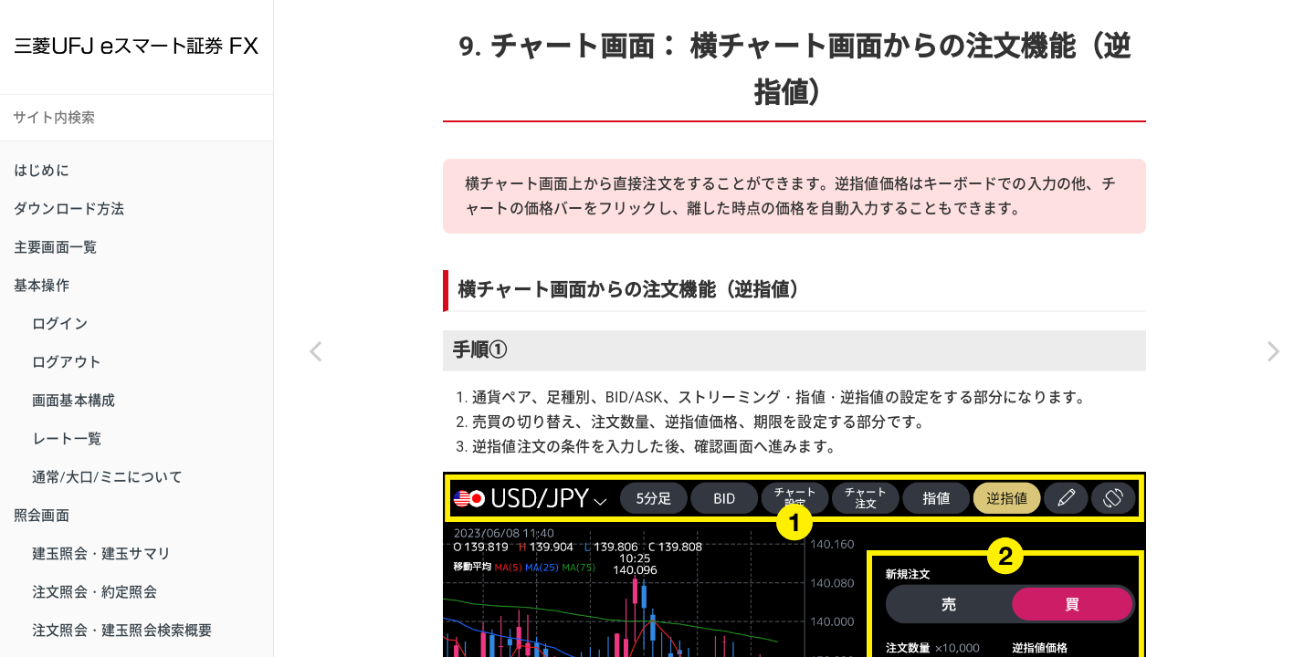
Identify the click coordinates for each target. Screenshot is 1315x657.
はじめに (41, 170)
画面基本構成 (73, 400)
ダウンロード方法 (69, 209)
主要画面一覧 (55, 247)
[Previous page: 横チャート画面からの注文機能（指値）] (315, 351)
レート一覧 (66, 439)
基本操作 (41, 285)
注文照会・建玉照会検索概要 (122, 630)
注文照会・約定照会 (94, 592)
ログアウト (66, 362)
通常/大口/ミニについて (107, 477)
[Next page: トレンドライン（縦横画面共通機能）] (1274, 351)
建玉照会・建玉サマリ (101, 554)
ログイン (60, 324)
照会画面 (41, 515)
